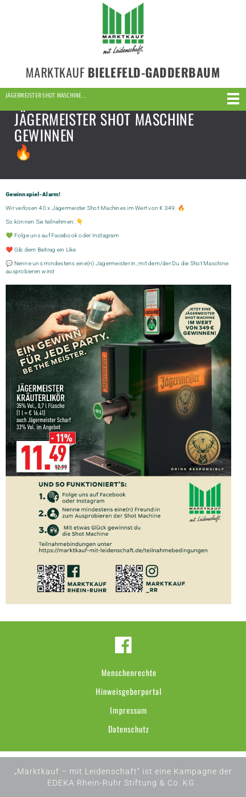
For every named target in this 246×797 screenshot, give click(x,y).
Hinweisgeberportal (129, 691)
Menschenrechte (129, 672)
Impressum (128, 710)
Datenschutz (128, 729)
